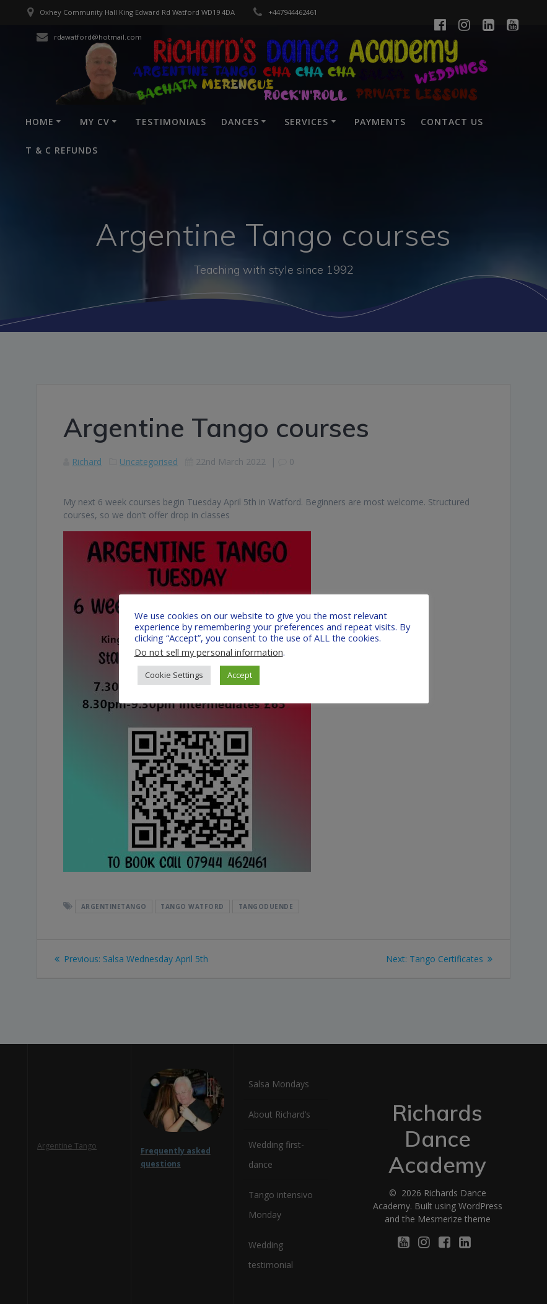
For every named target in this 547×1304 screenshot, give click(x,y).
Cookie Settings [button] (174, 674)
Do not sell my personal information (208, 652)
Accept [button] (239, 674)
